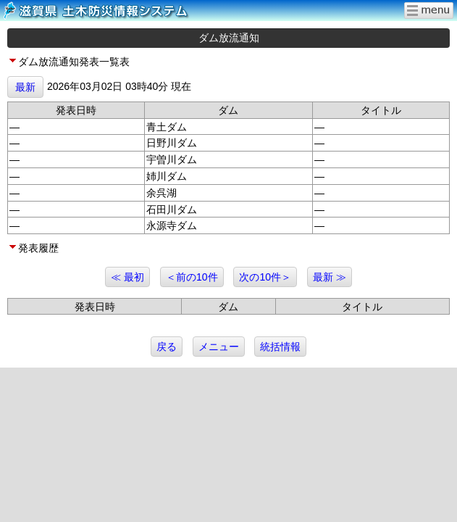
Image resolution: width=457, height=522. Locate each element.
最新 (25, 87)
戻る (166, 346)
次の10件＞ (265, 277)
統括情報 (280, 346)
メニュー (218, 346)
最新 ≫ (329, 277)
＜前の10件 (192, 277)
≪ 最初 (127, 277)
